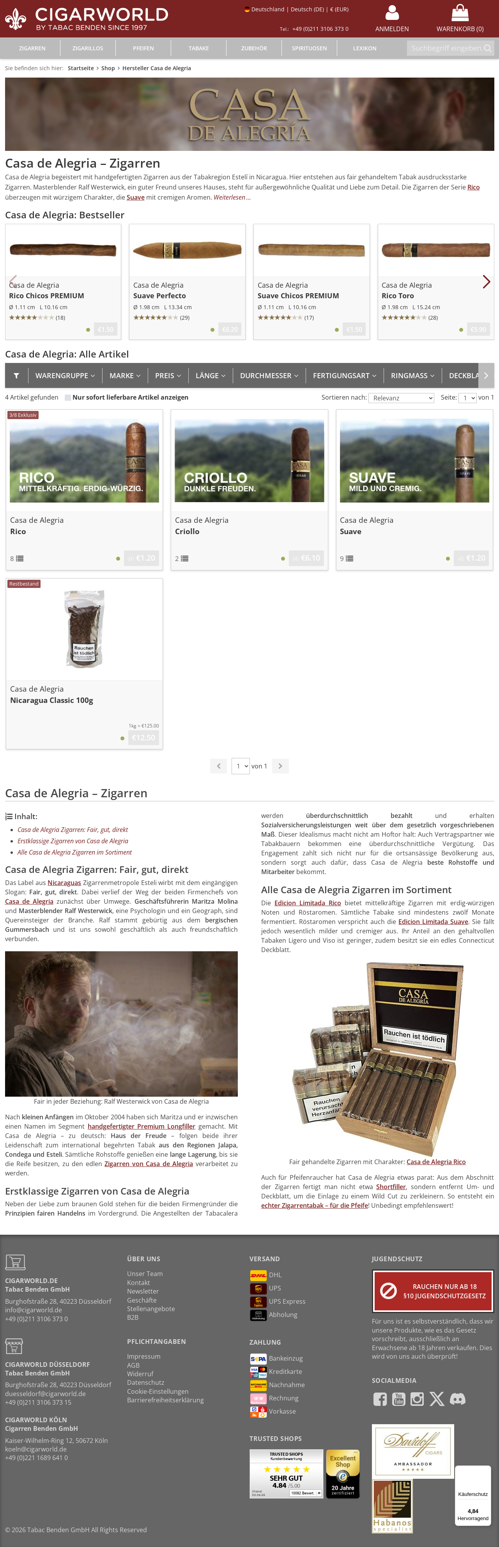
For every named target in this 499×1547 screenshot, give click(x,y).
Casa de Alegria (29, 901)
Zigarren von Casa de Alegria (148, 1163)
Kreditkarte (276, 1372)
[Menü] (486, 1470)
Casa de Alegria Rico (436, 1162)
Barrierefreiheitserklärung (165, 1400)
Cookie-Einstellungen (158, 1391)
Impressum (144, 1356)
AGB (133, 1365)
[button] (13, 282)
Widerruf (140, 1374)
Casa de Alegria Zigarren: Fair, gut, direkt (73, 829)
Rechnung (274, 1399)
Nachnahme (277, 1385)
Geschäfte (142, 1300)
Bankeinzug (276, 1359)
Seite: (449, 397)
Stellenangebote (151, 1309)
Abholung (273, 1315)
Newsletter (143, 1291)
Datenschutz (146, 1382)
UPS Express (278, 1302)
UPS (265, 1289)
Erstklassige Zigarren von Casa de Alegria (73, 841)
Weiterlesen (229, 197)
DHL (265, 1275)
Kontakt (138, 1282)
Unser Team (145, 1273)
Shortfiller (391, 1186)
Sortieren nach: (344, 397)
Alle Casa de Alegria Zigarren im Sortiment (75, 852)
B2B (132, 1317)
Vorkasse (273, 1412)
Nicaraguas (64, 882)
